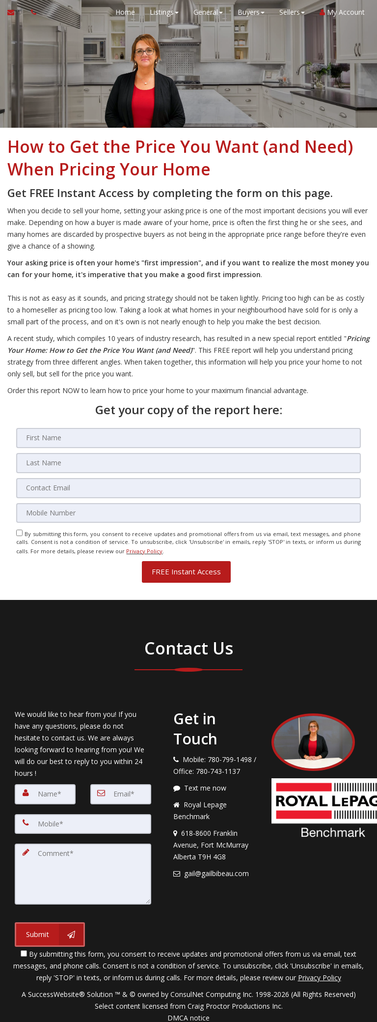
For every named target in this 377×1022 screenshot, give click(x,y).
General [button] (205, 12)
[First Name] (188, 438)
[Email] (188, 487)
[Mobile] (188, 511)
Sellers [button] (289, 12)
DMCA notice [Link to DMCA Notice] (188, 1011)
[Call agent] (31, 12)
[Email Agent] (15, 12)
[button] (186, 567)
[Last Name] (188, 462)
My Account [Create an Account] (339, 12)
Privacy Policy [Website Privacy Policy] (144, 548)
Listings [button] (161, 12)
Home (123, 12)
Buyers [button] (248, 12)
